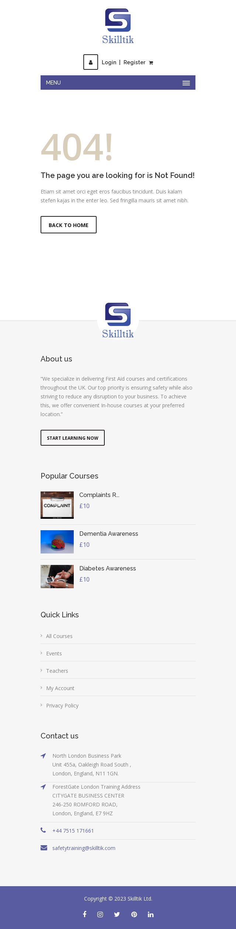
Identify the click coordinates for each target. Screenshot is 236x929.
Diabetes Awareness (107, 568)
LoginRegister (114, 62)
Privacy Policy (62, 705)
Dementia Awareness (108, 533)
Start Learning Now (72, 438)
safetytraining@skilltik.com (83, 847)
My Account (60, 688)
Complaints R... (99, 494)
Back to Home (68, 225)
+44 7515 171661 (73, 830)
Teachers (57, 670)
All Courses (59, 636)
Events (54, 653)
